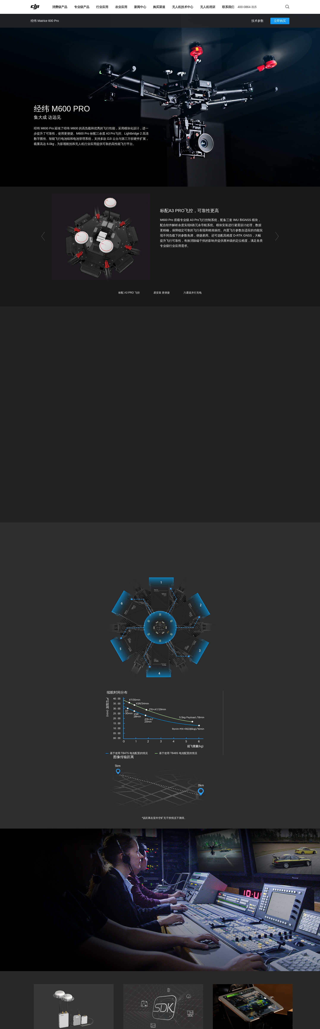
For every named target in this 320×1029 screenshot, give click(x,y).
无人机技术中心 (182, 7)
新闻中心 (140, 7)
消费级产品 (59, 7)
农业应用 (121, 7)
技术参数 (257, 21)
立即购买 (280, 20)
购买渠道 (159, 7)
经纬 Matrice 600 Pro (45, 20)
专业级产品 (81, 7)
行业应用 (102, 7)
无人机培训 (207, 7)
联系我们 (228, 7)
